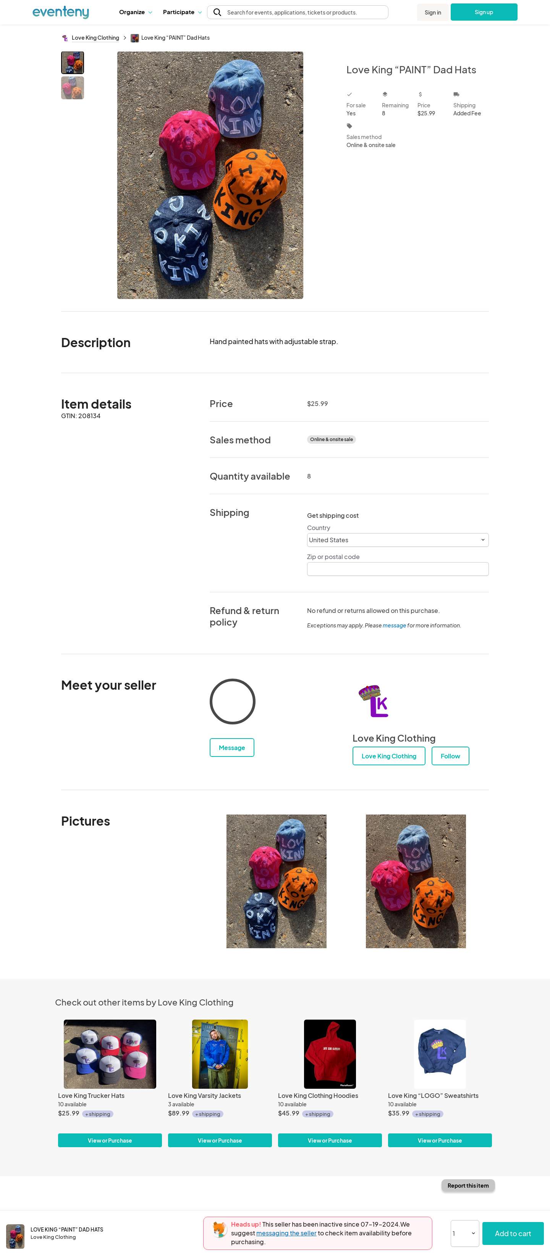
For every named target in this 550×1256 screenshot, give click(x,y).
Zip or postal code (333, 557)
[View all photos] (210, 175)
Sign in (433, 12)
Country (318, 528)
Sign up (484, 11)
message (395, 625)
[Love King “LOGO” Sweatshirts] (440, 1054)
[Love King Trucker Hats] (110, 1054)
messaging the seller (286, 1233)
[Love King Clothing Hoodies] (330, 1054)
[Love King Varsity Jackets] (220, 1054)
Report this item (468, 1185)
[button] (135, 11)
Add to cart (513, 1233)
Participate (182, 11)
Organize (135, 11)
